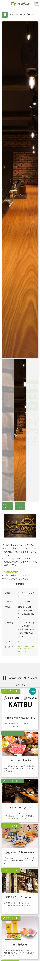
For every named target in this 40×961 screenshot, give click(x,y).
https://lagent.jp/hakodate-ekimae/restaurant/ (26, 649)
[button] (36, 189)
